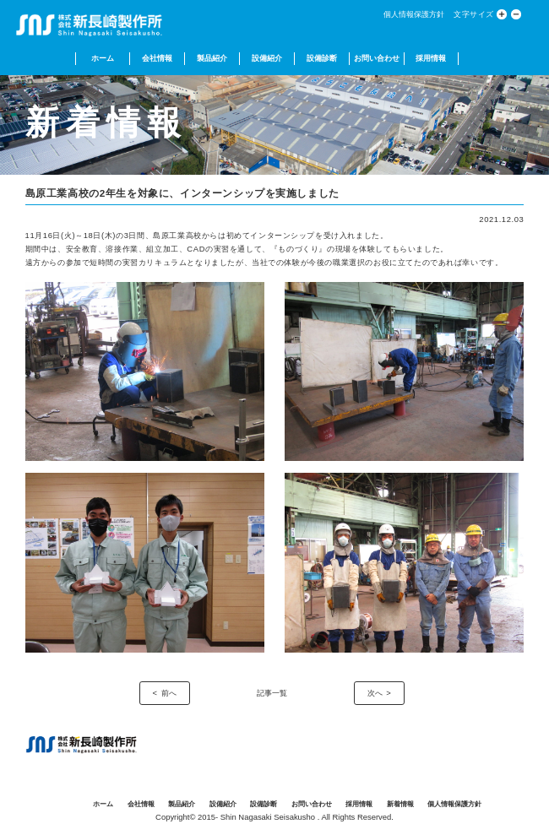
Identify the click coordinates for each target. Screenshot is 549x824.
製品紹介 (212, 57)
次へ (375, 692)
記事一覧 (272, 692)
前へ (169, 692)
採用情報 (431, 57)
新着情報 (400, 804)
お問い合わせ (377, 57)
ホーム (102, 57)
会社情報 (157, 57)
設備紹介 (267, 57)
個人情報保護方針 (413, 14)
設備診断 (322, 57)
